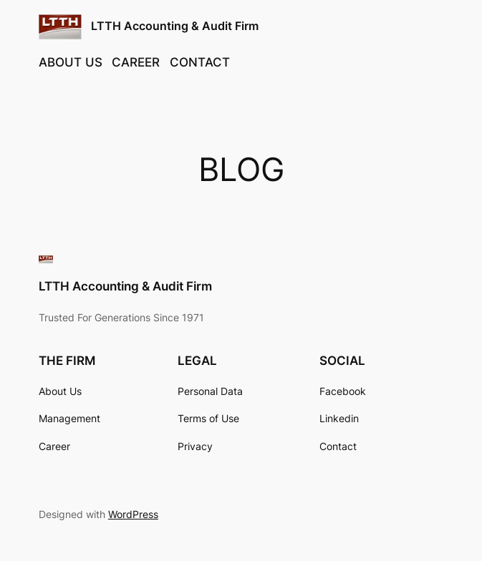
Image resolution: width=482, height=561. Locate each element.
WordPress (133, 514)
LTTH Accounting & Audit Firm (175, 26)
